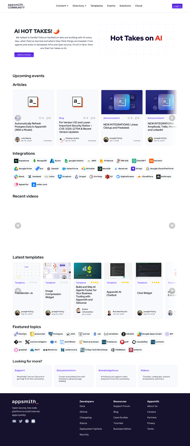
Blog (115, 412)
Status (83, 423)
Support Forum (121, 406)
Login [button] (176, 6)
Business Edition (122, 429)
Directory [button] (78, 5)
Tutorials (118, 423)
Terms (150, 429)
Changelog (86, 417)
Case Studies (120, 417)
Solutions (125, 5)
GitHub (83, 412)
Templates (97, 5)
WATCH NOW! (24, 54)
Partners (152, 417)
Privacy (151, 423)
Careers (151, 412)
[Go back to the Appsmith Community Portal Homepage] (16, 6)
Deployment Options (91, 429)
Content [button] (61, 5)
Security (84, 434)
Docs (82, 406)
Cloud (138, 5)
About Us (152, 406)
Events (111, 5)
